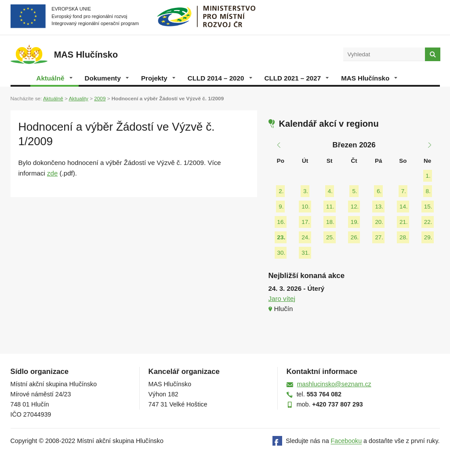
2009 (99, 98)
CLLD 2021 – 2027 (297, 78)
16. (281, 222)
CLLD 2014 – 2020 (220, 78)
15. (428, 206)
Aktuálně (54, 78)
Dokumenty (107, 78)
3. (305, 191)
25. (330, 237)
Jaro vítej (282, 298)
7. (403, 191)
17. (305, 222)
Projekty (158, 78)
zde (52, 173)
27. (379, 237)
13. (379, 206)
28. (403, 237)
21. (403, 222)
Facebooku (346, 441)
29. (428, 237)
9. (281, 206)
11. (330, 206)
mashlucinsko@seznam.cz (334, 384)
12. (355, 206)
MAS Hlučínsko (369, 78)
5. (354, 191)
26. (355, 237)
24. (305, 237)
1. (428, 175)
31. (305, 252)
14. (403, 206)
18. (330, 222)
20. (379, 222)
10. (305, 206)
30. (281, 252)
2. (281, 191)
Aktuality (78, 98)
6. (379, 191)
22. (428, 222)
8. (428, 191)
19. (355, 222)
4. (330, 191)
